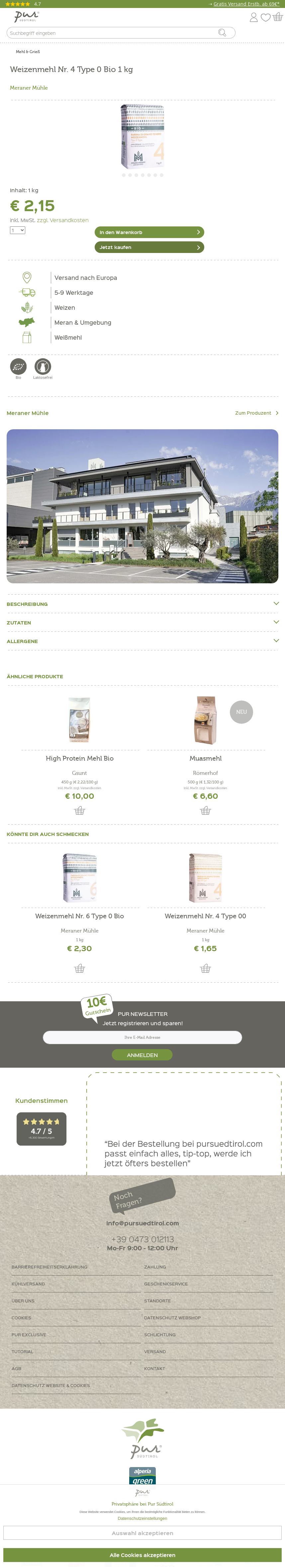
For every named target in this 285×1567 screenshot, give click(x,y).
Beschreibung (142, 604)
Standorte (157, 1300)
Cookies (21, 1317)
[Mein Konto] (253, 16)
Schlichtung (160, 1334)
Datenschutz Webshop (172, 1317)
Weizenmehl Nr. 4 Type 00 (205, 916)
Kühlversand (28, 1283)
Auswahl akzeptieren (142, 1533)
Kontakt (154, 1368)
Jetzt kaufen (115, 247)
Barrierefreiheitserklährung (49, 1267)
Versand (155, 1351)
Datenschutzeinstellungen (142, 1518)
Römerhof (205, 773)
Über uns (23, 1300)
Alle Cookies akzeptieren (142, 1555)
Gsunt (79, 773)
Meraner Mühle (29, 88)
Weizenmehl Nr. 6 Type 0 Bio (79, 916)
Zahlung (155, 1267)
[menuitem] (274, 34)
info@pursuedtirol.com (142, 1222)
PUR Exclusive (29, 1334)
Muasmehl (206, 758)
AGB (16, 1368)
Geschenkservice (166, 1283)
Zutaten (142, 622)
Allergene (142, 641)
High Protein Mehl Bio (80, 758)
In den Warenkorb (121, 232)
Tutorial (22, 1351)
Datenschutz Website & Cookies (51, 1385)
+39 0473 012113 (142, 1238)
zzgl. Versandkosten (63, 219)
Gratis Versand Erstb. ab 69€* (247, 4)
